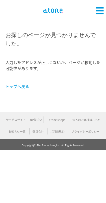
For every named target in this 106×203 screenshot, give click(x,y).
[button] (100, 10)
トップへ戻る (17, 86)
